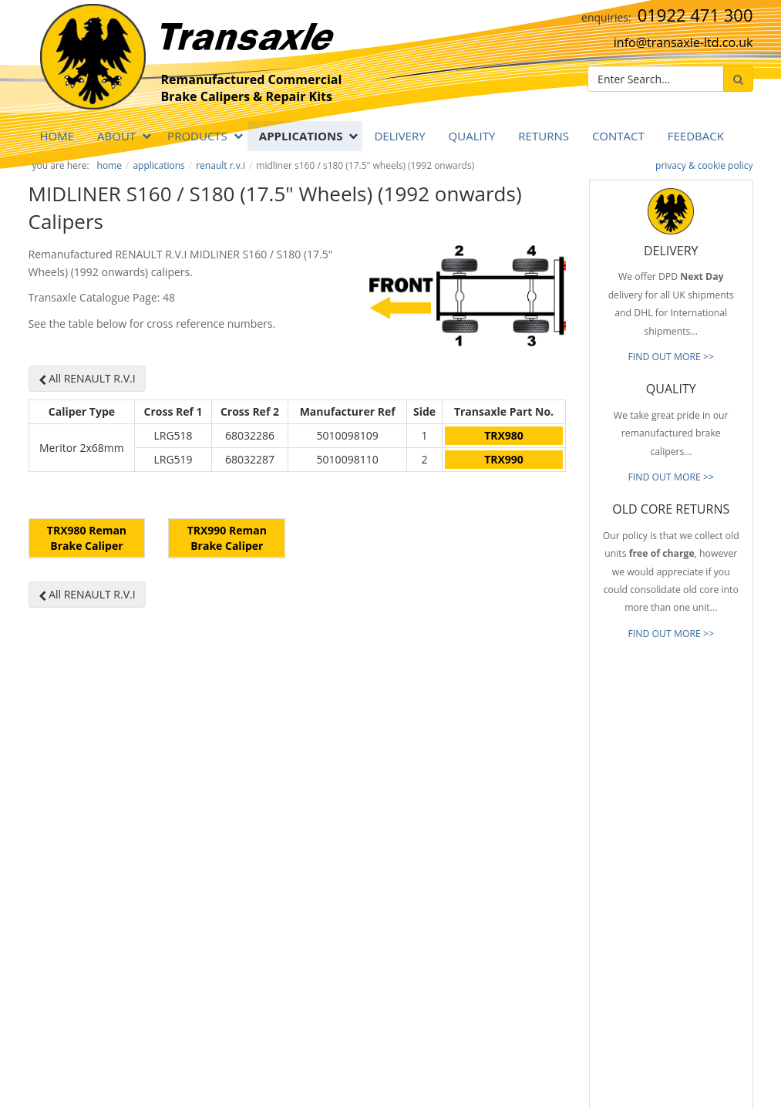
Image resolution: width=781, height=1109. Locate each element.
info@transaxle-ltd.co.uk (683, 42)
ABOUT (116, 135)
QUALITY (472, 135)
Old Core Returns (500, 871)
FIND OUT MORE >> (671, 356)
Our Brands (488, 917)
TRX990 (503, 459)
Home (57, 135)
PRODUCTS (197, 135)
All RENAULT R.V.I (87, 378)
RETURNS (543, 135)
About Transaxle (499, 940)
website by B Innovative (706, 1079)
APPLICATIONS (301, 135)
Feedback (696, 135)
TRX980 (503, 435)
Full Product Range (504, 894)
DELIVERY (399, 135)
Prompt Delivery (499, 848)
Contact (618, 135)
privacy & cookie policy (703, 165)
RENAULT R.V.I (220, 165)
